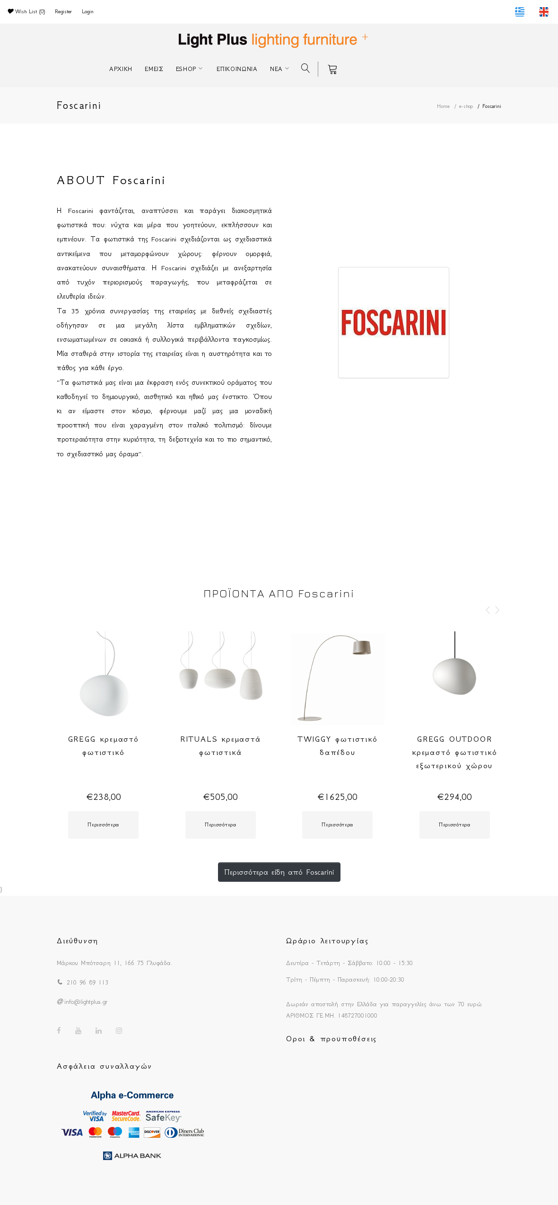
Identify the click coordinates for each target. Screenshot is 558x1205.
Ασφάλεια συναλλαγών (104, 1066)
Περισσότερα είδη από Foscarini (279, 872)
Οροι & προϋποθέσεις (331, 1038)
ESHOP (186, 68)
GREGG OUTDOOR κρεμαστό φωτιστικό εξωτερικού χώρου (454, 752)
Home (443, 106)
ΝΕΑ (276, 68)
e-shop (466, 106)
